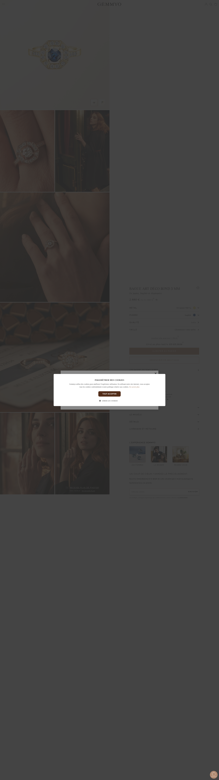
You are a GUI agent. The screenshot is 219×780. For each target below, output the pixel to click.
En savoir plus (134, 387)
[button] (109, 400)
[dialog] (109, 390)
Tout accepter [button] (109, 394)
